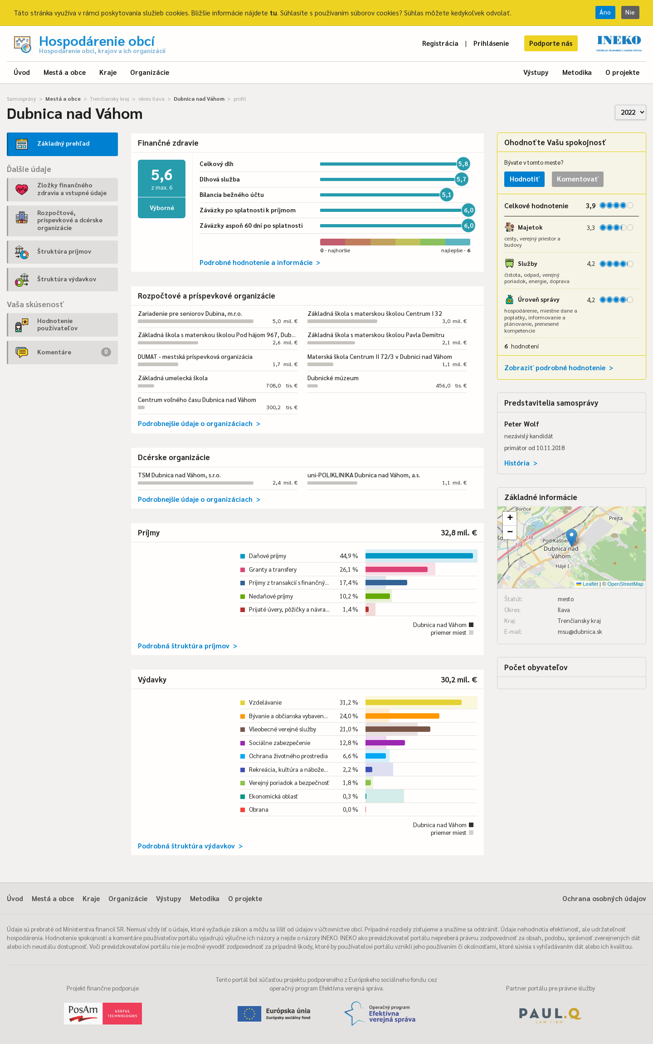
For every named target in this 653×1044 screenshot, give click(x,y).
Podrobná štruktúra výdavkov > (190, 845)
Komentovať (578, 178)
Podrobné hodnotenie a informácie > (260, 262)
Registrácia (440, 43)
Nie (630, 12)
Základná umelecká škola (173, 378)
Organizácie (149, 72)
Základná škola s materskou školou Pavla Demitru (375, 334)
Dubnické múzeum (333, 378)
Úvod (22, 72)
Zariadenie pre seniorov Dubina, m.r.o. (190, 313)
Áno (605, 12)
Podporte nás (550, 43)
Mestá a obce (65, 72)
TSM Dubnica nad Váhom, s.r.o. (179, 475)
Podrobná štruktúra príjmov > (187, 645)
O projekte (622, 72)
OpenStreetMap (625, 584)
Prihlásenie (491, 43)
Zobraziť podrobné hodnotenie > (558, 367)
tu (273, 12)
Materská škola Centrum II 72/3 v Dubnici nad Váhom (379, 356)
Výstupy (536, 72)
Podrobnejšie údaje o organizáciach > (199, 423)
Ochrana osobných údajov (604, 898)
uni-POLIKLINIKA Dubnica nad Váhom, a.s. (363, 475)
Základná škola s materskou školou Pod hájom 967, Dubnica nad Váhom (236, 334)
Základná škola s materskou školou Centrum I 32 (374, 313)
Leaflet (587, 584)
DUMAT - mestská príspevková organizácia (195, 356)
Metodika (577, 72)
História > (520, 462)
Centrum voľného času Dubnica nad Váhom (197, 399)
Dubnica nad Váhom (199, 98)
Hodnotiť (525, 178)
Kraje (108, 72)
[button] (571, 538)
